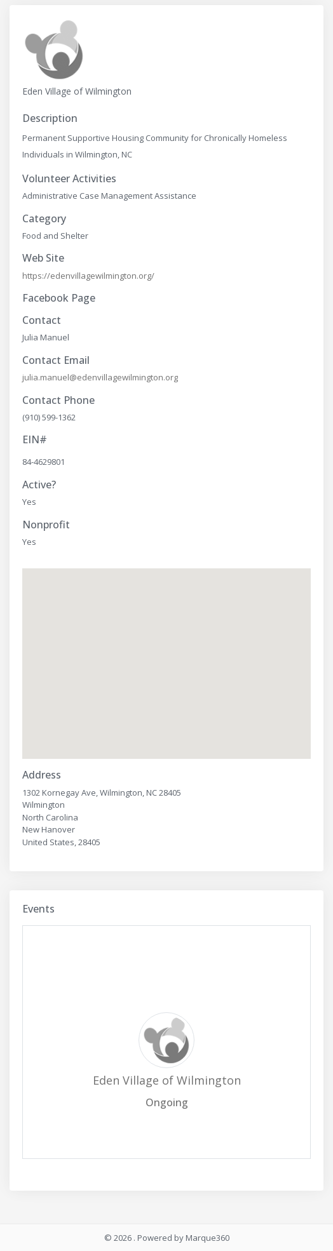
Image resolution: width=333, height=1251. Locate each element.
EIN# (34, 440)
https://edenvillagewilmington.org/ (88, 275)
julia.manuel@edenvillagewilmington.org (100, 377)
